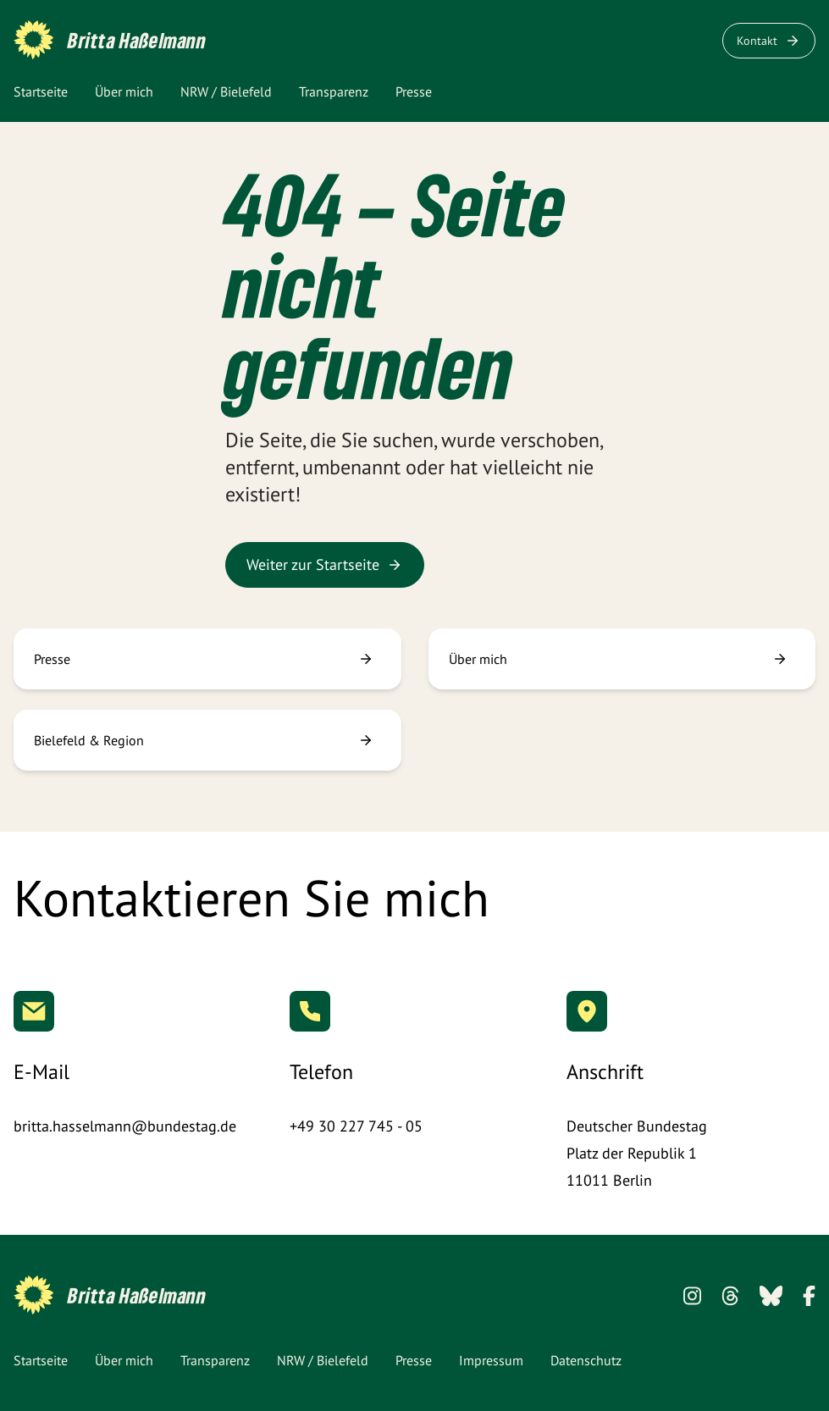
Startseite (41, 91)
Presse (413, 91)
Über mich (124, 91)
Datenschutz (586, 1360)
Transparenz (333, 91)
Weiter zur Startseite (324, 564)
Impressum (491, 1360)
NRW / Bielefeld (226, 91)
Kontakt (769, 40)
